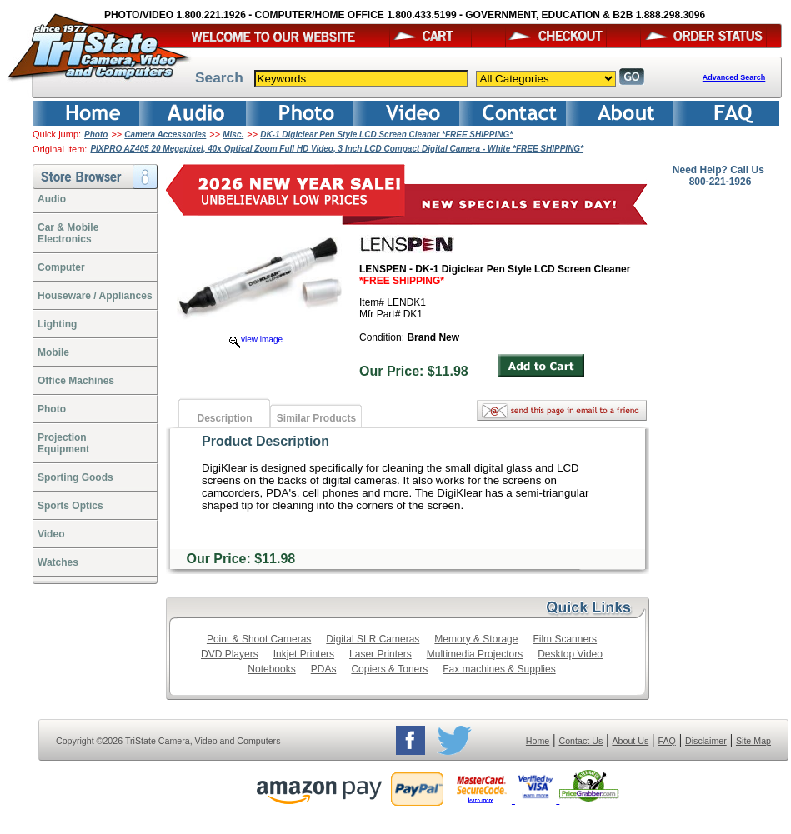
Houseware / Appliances (95, 296)
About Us (630, 741)
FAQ (666, 741)
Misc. (233, 134)
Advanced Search (734, 77)
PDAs (324, 669)
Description (224, 418)
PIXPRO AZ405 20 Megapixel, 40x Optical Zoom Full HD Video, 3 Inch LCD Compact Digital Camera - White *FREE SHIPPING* (336, 148)
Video (51, 534)
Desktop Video (570, 654)
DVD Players (229, 654)
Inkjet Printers (303, 654)
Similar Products (316, 418)
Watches (58, 562)
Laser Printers (380, 654)
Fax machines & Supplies (499, 669)
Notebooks (271, 669)
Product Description (265, 441)
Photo (96, 134)
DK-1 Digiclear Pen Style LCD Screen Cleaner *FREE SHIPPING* (386, 134)
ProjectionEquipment (63, 443)
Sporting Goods (75, 477)
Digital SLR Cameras (372, 639)
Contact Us (581, 741)
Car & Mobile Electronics (68, 233)
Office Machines (76, 381)
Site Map (753, 741)
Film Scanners (565, 639)
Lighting (57, 324)
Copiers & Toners (389, 669)
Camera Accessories (165, 134)
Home (537, 741)
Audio (52, 199)
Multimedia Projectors (475, 654)
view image (256, 339)
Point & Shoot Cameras (259, 639)
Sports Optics (70, 506)
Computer (61, 267)
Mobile (53, 352)
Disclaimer (706, 741)
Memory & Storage (476, 639)
